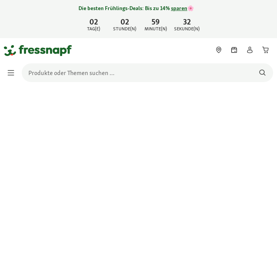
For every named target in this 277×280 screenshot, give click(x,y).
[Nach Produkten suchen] (262, 72)
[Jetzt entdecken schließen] (264, 18)
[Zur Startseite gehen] (13, 50)
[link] (138, 19)
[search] (147, 72)
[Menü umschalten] (13, 72)
